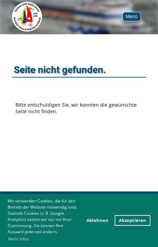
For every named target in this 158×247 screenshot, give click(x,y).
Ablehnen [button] (97, 220)
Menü (132, 16)
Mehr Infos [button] (18, 239)
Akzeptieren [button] (132, 220)
